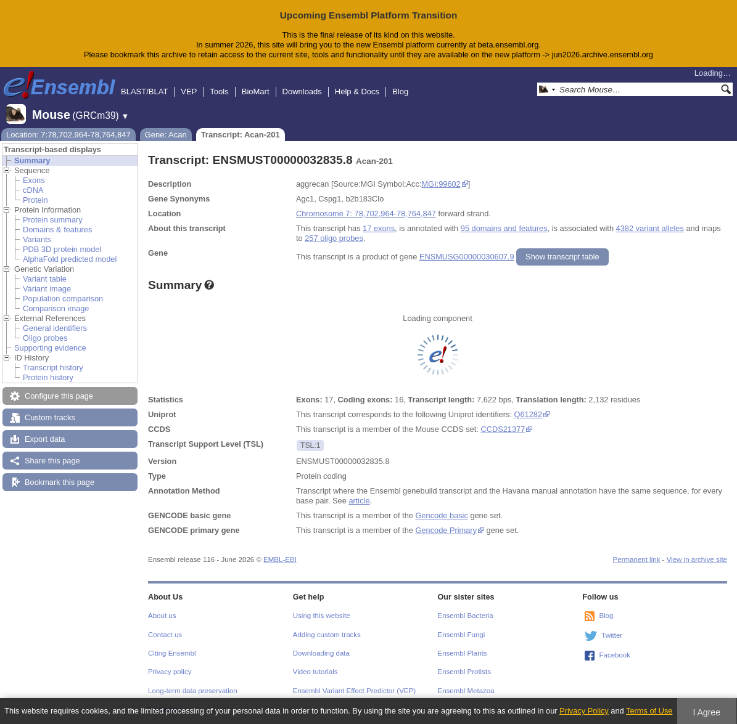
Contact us (165, 634)
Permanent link (637, 559)
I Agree (706, 712)
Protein (35, 200)
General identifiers (55, 328)
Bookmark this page (59, 482)
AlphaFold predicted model (70, 259)
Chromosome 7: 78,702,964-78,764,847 (366, 213)
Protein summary (53, 219)
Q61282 (528, 414)
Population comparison (63, 298)
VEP (189, 91)
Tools (219, 91)
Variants (37, 239)
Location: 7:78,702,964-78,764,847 (68, 134)
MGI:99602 (440, 184)
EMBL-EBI (280, 559)
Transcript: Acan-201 (240, 134)
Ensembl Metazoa (466, 690)
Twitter (611, 635)
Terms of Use (649, 710)
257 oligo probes (334, 238)
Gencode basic (441, 515)
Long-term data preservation (192, 690)
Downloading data (321, 653)
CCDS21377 (502, 429)
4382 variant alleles (650, 228)
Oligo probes (45, 338)
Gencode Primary (446, 530)
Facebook (614, 655)
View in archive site (697, 559)
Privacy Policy (584, 710)
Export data (45, 439)
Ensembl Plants (462, 653)
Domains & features (57, 229)
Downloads (302, 91)
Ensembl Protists (464, 671)
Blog (400, 91)
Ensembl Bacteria (465, 615)
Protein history (48, 377)
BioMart (256, 91)
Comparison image (56, 308)
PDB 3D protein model (62, 249)
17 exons (379, 228)
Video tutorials (315, 671)
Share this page (52, 460)
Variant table (45, 278)
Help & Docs (357, 91)
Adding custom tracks (327, 634)
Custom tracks (50, 417)
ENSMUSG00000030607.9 (466, 256)
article (358, 500)
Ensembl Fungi (461, 634)
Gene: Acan (166, 134)
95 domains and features (504, 228)
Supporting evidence (50, 347)
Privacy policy (169, 671)
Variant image (47, 288)
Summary (32, 160)
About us (162, 615)
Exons (34, 180)
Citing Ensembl (172, 653)
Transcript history (53, 367)
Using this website (321, 615)
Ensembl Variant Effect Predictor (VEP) (354, 690)
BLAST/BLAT (144, 91)
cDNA (33, 190)
